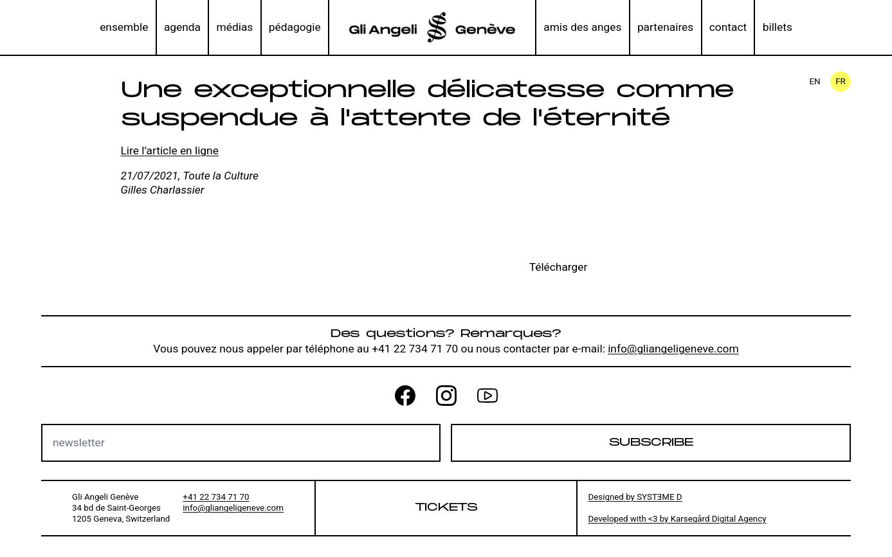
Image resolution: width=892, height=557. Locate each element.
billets (777, 27)
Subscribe (651, 442)
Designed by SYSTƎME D (635, 497)
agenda (182, 27)
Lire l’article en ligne (170, 150)
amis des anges (582, 27)
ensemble (124, 27)
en (814, 81)
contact (728, 27)
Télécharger (558, 266)
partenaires (665, 27)
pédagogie (295, 27)
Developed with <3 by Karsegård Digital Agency (677, 519)
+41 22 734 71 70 (216, 497)
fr (840, 81)
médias (235, 27)
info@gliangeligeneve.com (673, 348)
